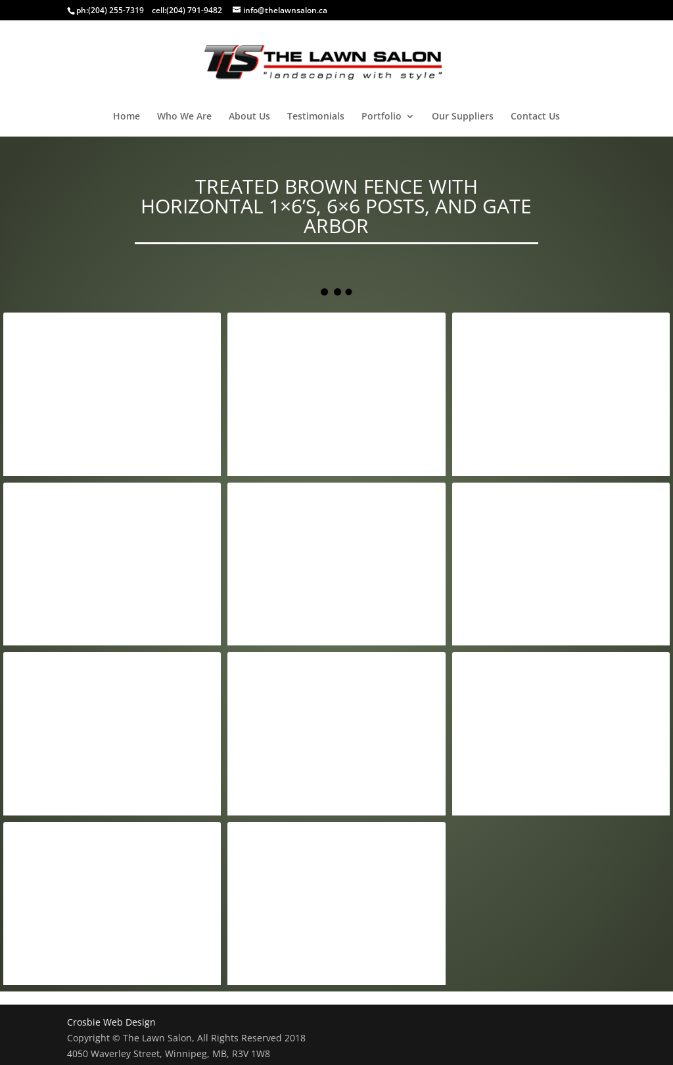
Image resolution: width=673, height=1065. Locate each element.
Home (126, 117)
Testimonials (315, 117)
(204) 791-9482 (194, 10)
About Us (249, 117)
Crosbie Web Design (111, 1022)
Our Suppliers (463, 117)
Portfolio (381, 117)
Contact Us (535, 117)
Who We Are (184, 117)
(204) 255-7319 (116, 10)
